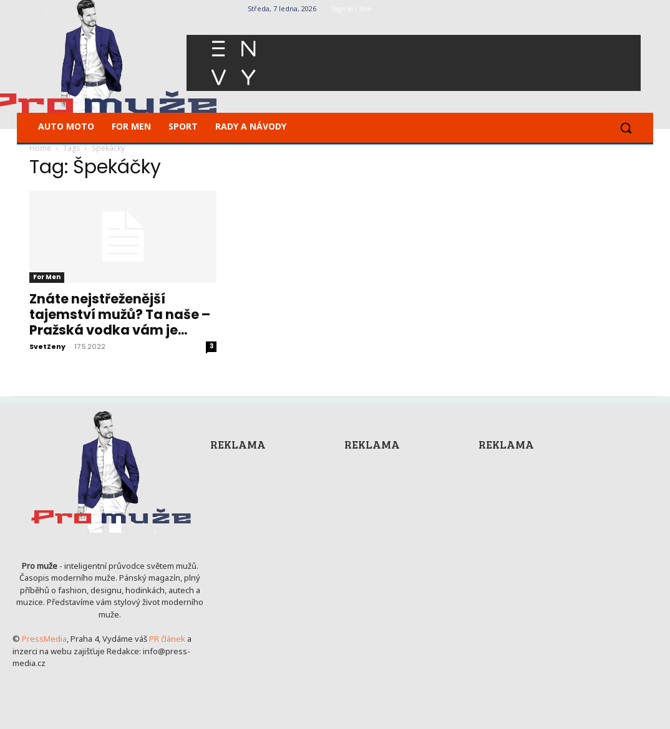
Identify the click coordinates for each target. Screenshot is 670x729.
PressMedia (44, 638)
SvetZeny (47, 346)
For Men (47, 277)
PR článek (167, 638)
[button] (626, 128)
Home (40, 148)
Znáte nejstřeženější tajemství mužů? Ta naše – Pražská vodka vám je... (119, 314)
